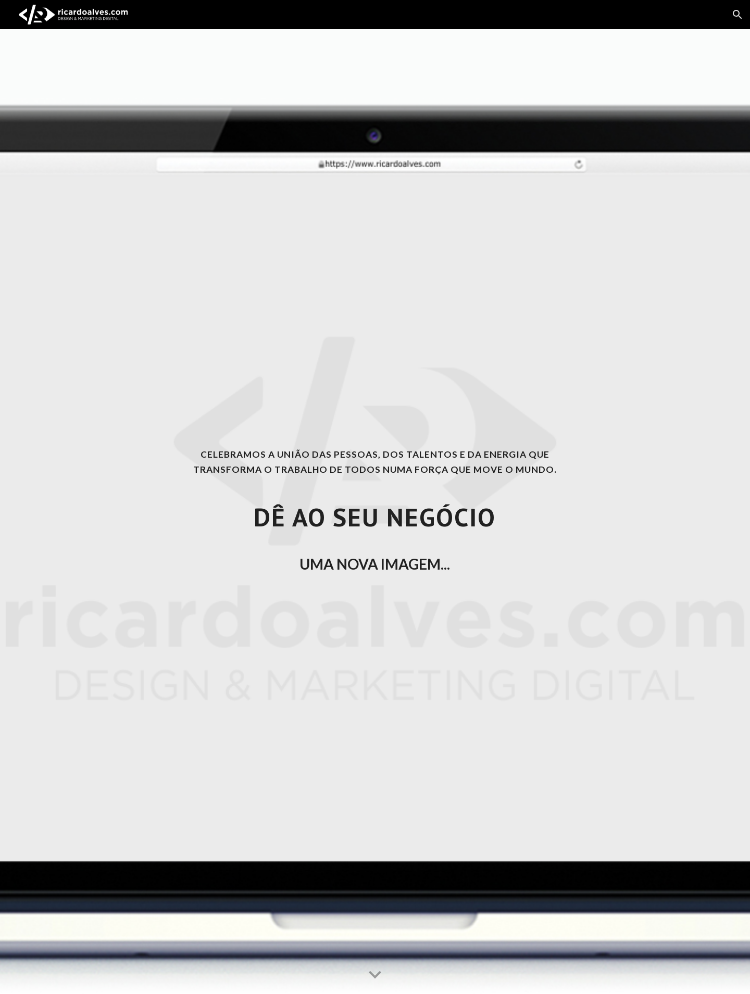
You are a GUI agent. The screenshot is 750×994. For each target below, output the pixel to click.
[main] (375, 511)
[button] (737, 14)
